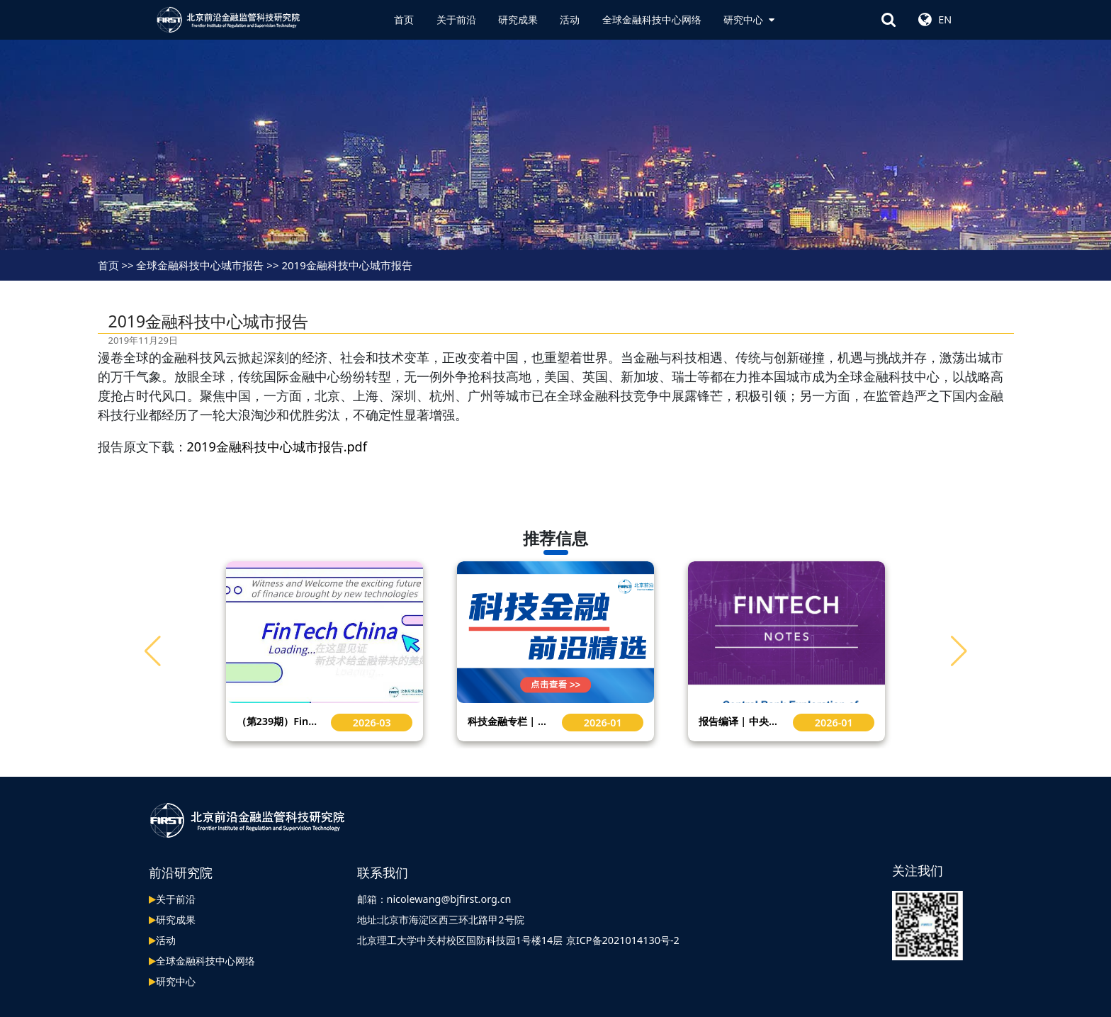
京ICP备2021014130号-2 (622, 940)
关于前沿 (456, 19)
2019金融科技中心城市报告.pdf (277, 446)
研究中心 (748, 19)
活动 (570, 19)
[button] (959, 651)
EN (945, 19)
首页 (404, 19)
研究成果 (518, 19)
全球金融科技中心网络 (651, 19)
